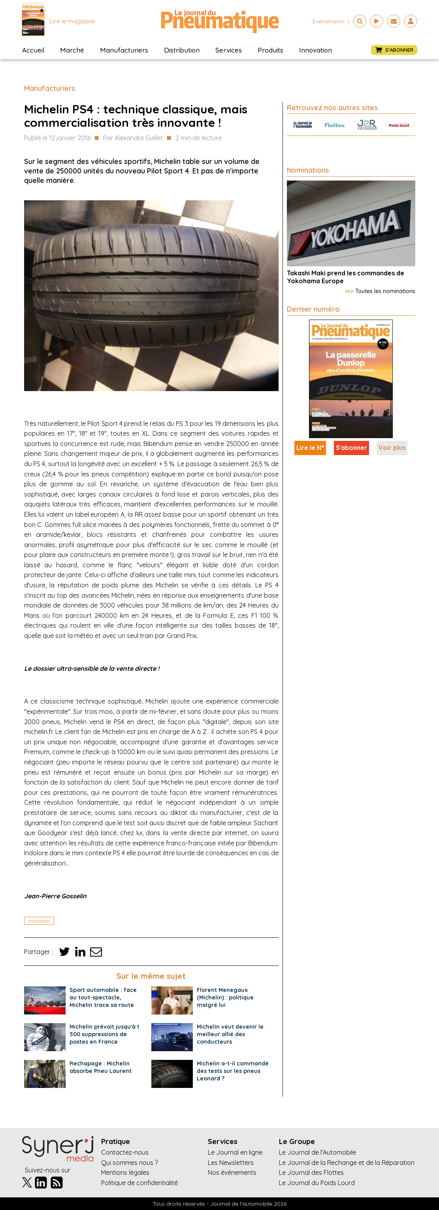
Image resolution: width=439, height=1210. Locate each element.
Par (133, 138)
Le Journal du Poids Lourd (317, 1183)
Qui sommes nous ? (129, 1163)
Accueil (33, 50)
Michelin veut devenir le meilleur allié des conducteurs (230, 1034)
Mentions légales (125, 1172)
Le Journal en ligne (235, 1152)
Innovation (315, 50)
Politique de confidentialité (139, 1183)
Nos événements (232, 1172)
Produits (270, 50)
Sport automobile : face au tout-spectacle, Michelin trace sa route (103, 997)
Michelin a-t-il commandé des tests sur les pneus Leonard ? (233, 1071)
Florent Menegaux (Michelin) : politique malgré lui (225, 997)
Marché (72, 50)
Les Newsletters (231, 1163)
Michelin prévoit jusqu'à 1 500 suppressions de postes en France (104, 1034)
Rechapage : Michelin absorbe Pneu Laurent (101, 1067)
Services (228, 50)
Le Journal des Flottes (311, 1172)
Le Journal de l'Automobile (317, 1152)
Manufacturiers (124, 50)
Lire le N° (310, 448)
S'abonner (351, 448)
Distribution (182, 50)
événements (328, 21)
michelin (39, 920)
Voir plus (392, 448)
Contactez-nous (125, 1152)
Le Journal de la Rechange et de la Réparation (347, 1163)
